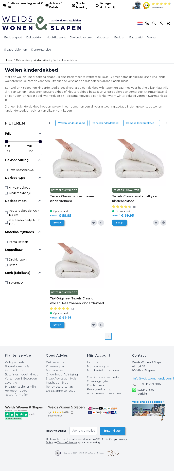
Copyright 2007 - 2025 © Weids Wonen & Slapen (84, 453)
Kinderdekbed (41, 60)
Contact (139, 355)
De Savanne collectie (60, 390)
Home (8, 60)
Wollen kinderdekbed (71, 123)
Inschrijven (112, 431)
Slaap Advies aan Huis (61, 378)
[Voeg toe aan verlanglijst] (94, 223)
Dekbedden (34, 37)
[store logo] (68, 23)
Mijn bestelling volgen (103, 370)
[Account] (161, 23)
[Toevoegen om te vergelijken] (101, 223)
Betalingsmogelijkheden (22, 374)
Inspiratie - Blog (57, 382)
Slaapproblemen (15, 49)
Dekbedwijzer (55, 362)
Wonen (152, 37)
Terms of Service (67, 442)
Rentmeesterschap (59, 386)
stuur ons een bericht (144, 392)
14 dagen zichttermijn (20, 386)
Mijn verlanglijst (98, 366)
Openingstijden (98, 381)
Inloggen (93, 362)
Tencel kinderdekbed (105, 123)
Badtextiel (136, 37)
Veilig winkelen (16, 362)
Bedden (119, 37)
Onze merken (111, 377)
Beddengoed (13, 37)
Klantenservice (41, 49)
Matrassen (103, 37)
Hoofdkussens (56, 37)
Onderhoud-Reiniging (62, 374)
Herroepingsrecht (17, 390)
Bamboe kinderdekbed (140, 123)
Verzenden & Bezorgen (21, 378)
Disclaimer (95, 385)
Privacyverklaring (99, 389)
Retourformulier (16, 394)
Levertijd (11, 382)
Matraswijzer (55, 370)
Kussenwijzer (55, 366)
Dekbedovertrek (81, 37)
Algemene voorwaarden (104, 393)
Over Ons (93, 377)
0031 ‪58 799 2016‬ (149, 384)
